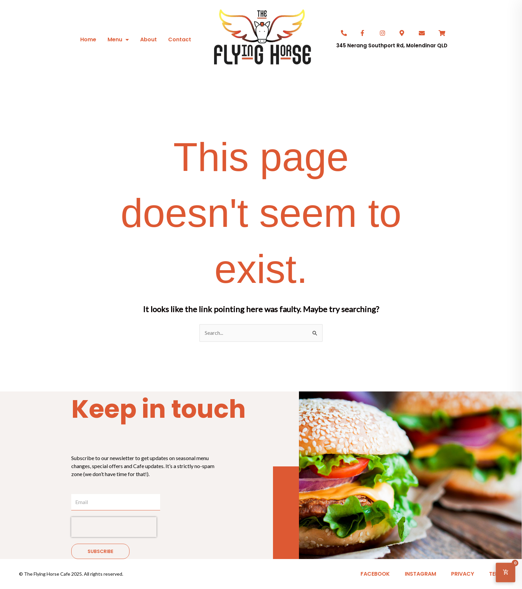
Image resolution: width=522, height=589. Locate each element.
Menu (118, 40)
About (148, 39)
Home (88, 39)
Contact (179, 39)
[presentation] (113, 527)
